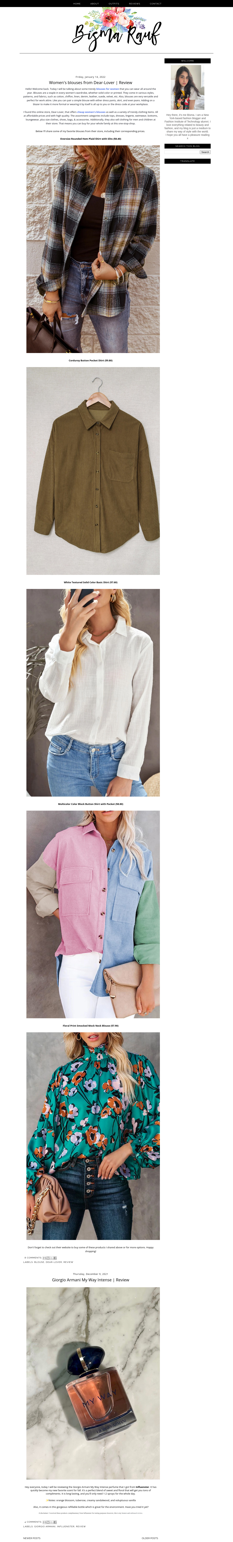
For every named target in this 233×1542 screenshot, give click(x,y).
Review (68, 1262)
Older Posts (150, 1538)
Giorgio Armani (45, 1526)
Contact (156, 3)
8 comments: (34, 1257)
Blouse (39, 1262)
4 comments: (34, 1522)
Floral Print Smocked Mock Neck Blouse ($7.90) (91, 1025)
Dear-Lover (54, 1262)
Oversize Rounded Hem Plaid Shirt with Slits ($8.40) (90, 138)
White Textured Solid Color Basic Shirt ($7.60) (90, 582)
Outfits (114, 3)
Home (77, 3)
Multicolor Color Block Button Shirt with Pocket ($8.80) (90, 804)
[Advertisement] (90, 65)
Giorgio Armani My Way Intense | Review (90, 1279)
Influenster (142, 1487)
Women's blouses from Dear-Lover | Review (90, 82)
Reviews (134, 3)
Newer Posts (31, 1538)
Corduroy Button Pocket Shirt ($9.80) (91, 360)
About (94, 3)
